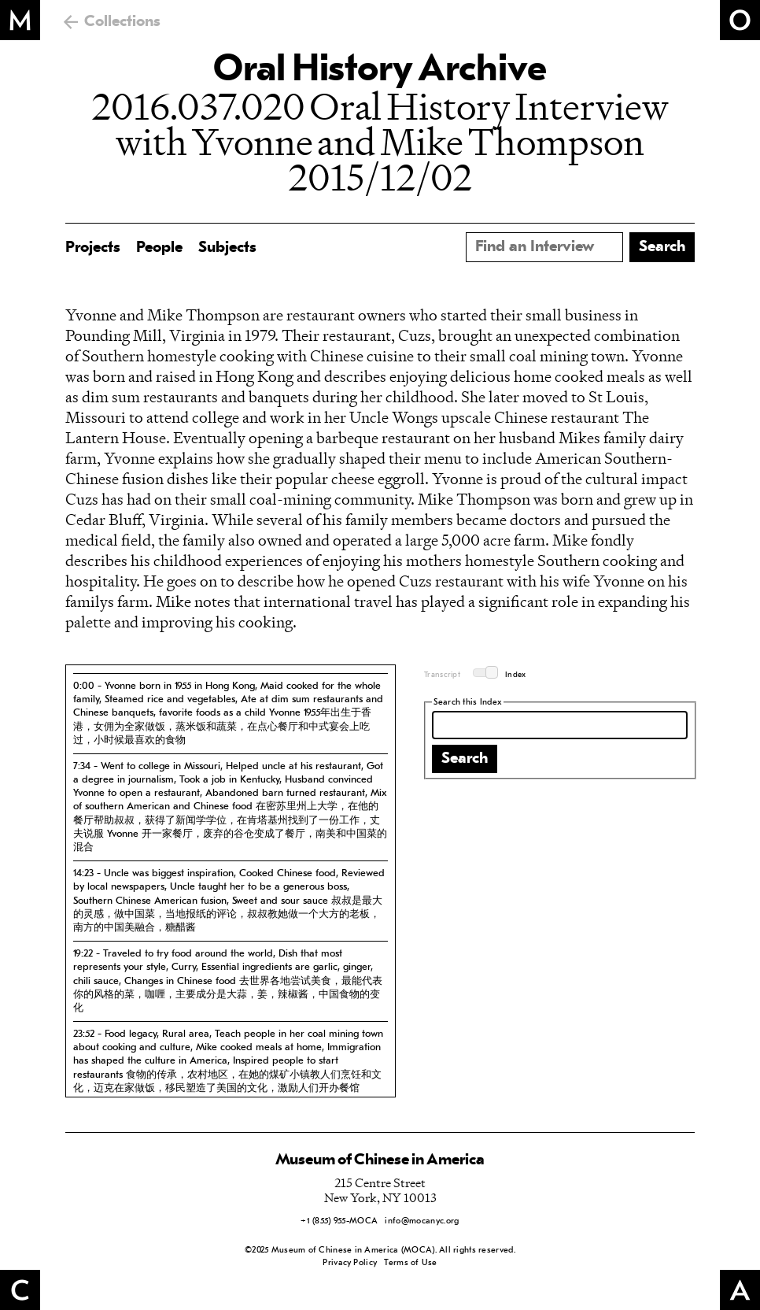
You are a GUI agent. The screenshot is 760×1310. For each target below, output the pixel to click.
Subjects (227, 248)
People (159, 248)
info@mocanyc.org (422, 1221)
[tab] (230, 713)
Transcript (442, 675)
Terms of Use (410, 1263)
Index (515, 675)
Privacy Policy (350, 1263)
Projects (92, 248)
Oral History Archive (380, 71)
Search (464, 759)
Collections (122, 22)
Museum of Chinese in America (380, 1160)
